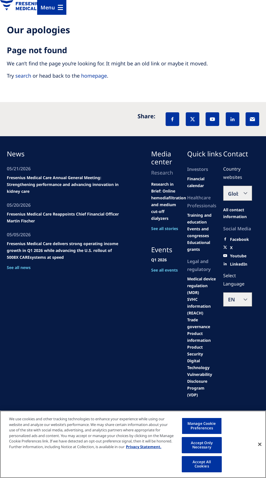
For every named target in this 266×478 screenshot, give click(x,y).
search (23, 75)
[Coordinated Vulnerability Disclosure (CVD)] (201, 377)
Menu (48, 7)
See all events (164, 270)
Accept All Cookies (202, 464)
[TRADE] (201, 323)
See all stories (164, 228)
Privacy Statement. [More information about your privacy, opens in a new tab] (143, 446)
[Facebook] (172, 119)
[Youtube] (238, 256)
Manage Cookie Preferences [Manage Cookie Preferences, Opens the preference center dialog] (201, 426)
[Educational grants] (201, 246)
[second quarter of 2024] (201, 182)
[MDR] (201, 286)
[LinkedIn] (232, 119)
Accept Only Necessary (202, 445)
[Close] (260, 444)
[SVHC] (201, 306)
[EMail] (252, 119)
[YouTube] (212, 119)
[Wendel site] (201, 218)
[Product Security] (201, 350)
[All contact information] (237, 213)
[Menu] (51, 7)
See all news (19, 267)
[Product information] (201, 337)
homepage (94, 75)
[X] (192, 119)
